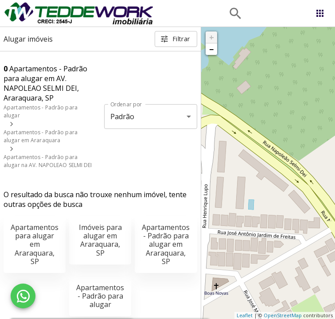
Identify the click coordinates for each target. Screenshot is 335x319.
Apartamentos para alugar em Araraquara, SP (34, 244)
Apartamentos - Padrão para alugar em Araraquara (41, 136)
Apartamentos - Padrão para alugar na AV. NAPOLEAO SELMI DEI (48, 161)
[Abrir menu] (320, 13)
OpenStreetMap (283, 315)
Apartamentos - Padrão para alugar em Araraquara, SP (166, 244)
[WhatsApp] (23, 296)
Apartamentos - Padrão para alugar (100, 296)
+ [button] (211, 37)
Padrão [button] (122, 116)
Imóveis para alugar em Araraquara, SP (100, 240)
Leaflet (245, 315)
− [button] (211, 49)
